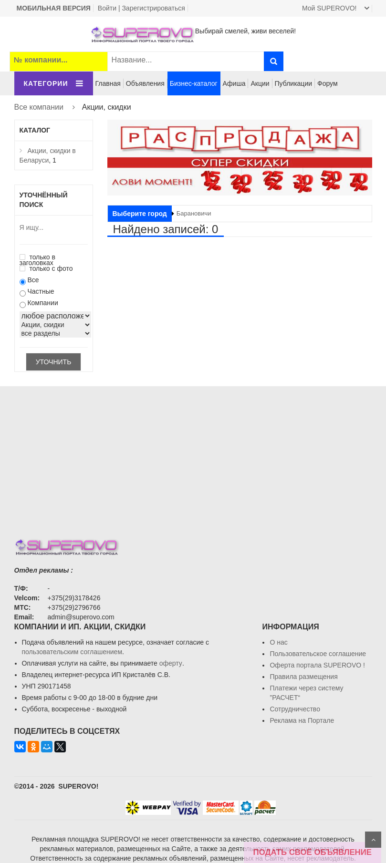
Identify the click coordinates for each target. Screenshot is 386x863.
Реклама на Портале (302, 720)
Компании (42, 303)
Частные (40, 291)
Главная (108, 83)
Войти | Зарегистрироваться (141, 8)
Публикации (293, 83)
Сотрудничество (295, 709)
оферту (170, 663)
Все (33, 280)
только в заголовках (37, 260)
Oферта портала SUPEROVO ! (317, 665)
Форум (327, 83)
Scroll (373, 840)
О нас (278, 642)
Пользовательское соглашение (318, 654)
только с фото (46, 268)
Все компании (38, 107)
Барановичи (194, 213)
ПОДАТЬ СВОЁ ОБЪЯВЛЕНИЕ (312, 852)
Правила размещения (303, 676)
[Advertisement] (193, 453)
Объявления (145, 83)
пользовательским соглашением (72, 652)
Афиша (234, 83)
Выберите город (140, 213)
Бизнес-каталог (194, 83)
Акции (259, 83)
